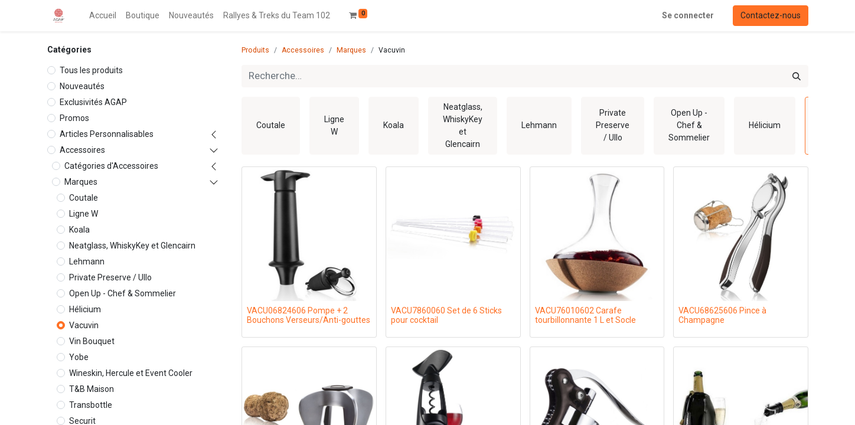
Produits (255, 50)
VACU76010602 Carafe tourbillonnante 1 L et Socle (585, 315)
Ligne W (83, 213)
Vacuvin (84, 325)
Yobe (79, 357)
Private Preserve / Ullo (110, 277)
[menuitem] (102, 16)
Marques (80, 182)
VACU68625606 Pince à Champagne (722, 315)
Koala (79, 229)
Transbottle (90, 405)
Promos (74, 118)
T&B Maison (91, 389)
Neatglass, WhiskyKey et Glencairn (132, 245)
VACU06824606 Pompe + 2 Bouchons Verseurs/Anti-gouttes (308, 315)
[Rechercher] (796, 76)
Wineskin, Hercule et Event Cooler (130, 373)
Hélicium (85, 309)
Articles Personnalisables (107, 134)
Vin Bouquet (92, 341)
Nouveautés (82, 86)
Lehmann (87, 261)
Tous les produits (91, 70)
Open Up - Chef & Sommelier (122, 293)
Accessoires (82, 150)
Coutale (83, 197)
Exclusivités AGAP (93, 102)
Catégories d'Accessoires (111, 166)
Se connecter (688, 15)
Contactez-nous (770, 15)
